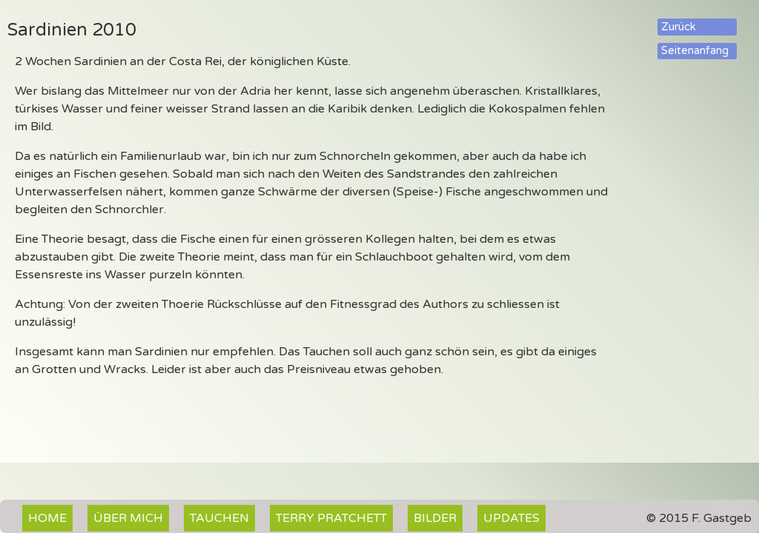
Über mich (128, 518)
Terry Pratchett (331, 518)
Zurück (678, 27)
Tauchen (219, 518)
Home (47, 518)
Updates (511, 518)
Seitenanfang (695, 50)
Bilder (435, 518)
